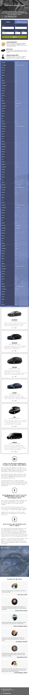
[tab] (8, 22)
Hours (16, 31)
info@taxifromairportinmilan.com (10, 17)
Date (3, 31)
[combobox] (8, 28)
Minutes (23, 31)
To (15, 26)
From (3, 26)
